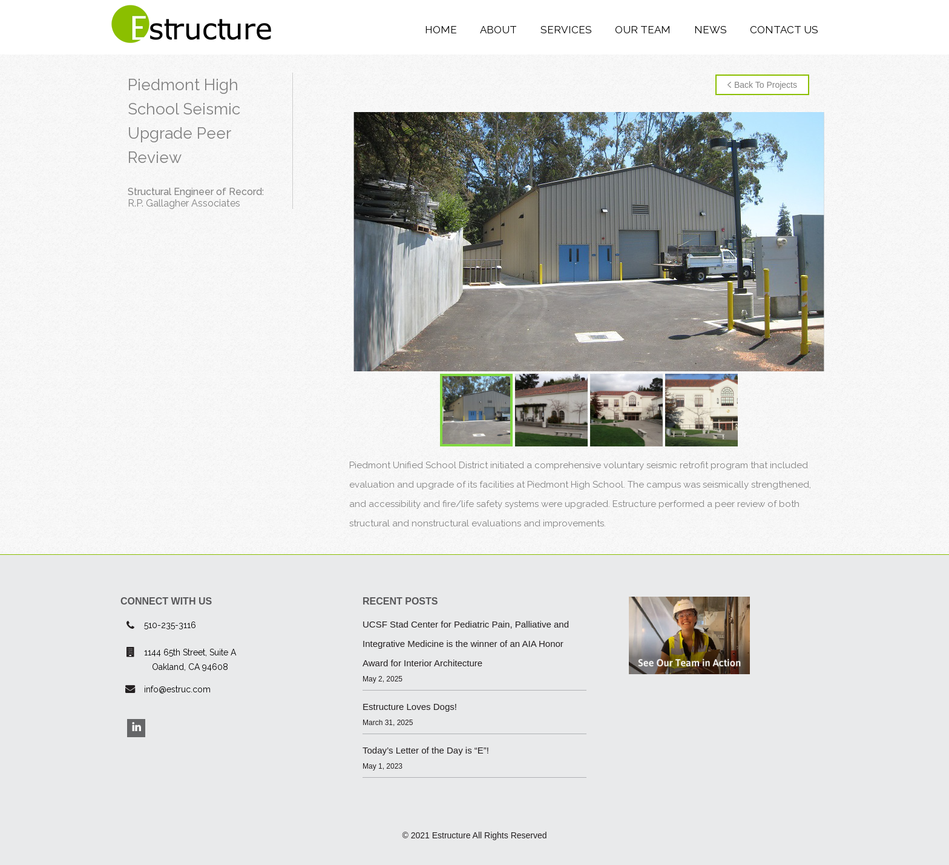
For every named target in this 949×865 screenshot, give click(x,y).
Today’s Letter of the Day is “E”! (426, 750)
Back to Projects (762, 85)
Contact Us (784, 30)
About (498, 30)
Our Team (643, 30)
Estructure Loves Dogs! (410, 706)
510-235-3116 (170, 625)
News (710, 30)
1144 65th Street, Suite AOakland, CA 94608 (190, 660)
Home (441, 30)
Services (566, 30)
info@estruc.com (177, 689)
